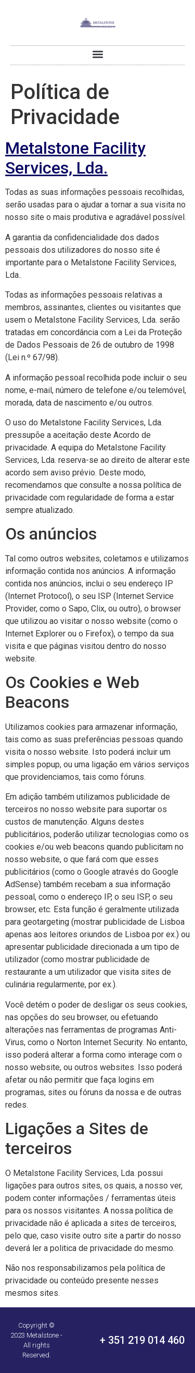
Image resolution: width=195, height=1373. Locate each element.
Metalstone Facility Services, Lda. (75, 158)
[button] (97, 54)
